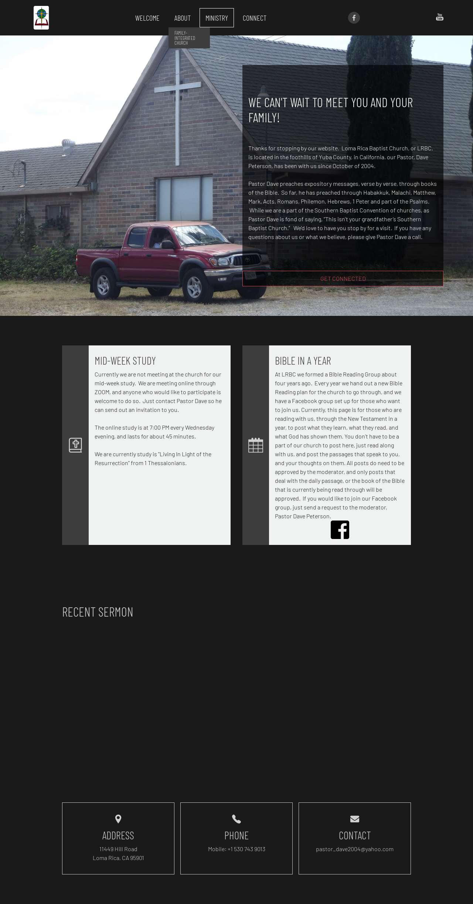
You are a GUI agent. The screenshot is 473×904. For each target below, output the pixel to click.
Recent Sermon (97, 611)
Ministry (216, 17)
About (182, 17)
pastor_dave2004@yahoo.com (355, 848)
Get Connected (343, 278)
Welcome (147, 17)
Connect (254, 17)
